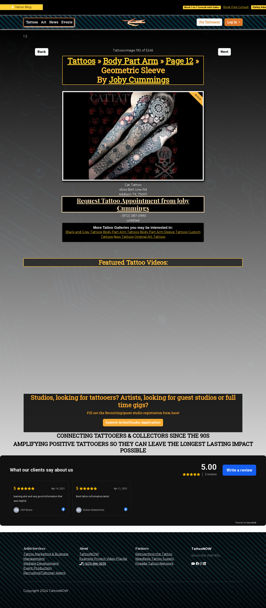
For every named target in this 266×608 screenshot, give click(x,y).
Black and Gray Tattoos (84, 232)
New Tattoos (124, 237)
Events (66, 22)
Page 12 (179, 61)
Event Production (37, 568)
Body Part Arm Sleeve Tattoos (163, 232)
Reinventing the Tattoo (153, 554)
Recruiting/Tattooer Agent (44, 573)
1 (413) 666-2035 (92, 563)
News (53, 22)
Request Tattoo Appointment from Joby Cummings (133, 204)
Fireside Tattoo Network (154, 563)
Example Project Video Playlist (103, 559)
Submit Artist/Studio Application (133, 422)
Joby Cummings (139, 79)
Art (43, 22)
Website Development (41, 563)
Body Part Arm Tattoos (121, 232)
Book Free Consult (240, 7)
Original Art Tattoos (149, 237)
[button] (209, 22)
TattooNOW (89, 554)
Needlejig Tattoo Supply (154, 559)
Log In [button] (232, 22)
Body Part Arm (130, 61)
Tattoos (32, 22)
